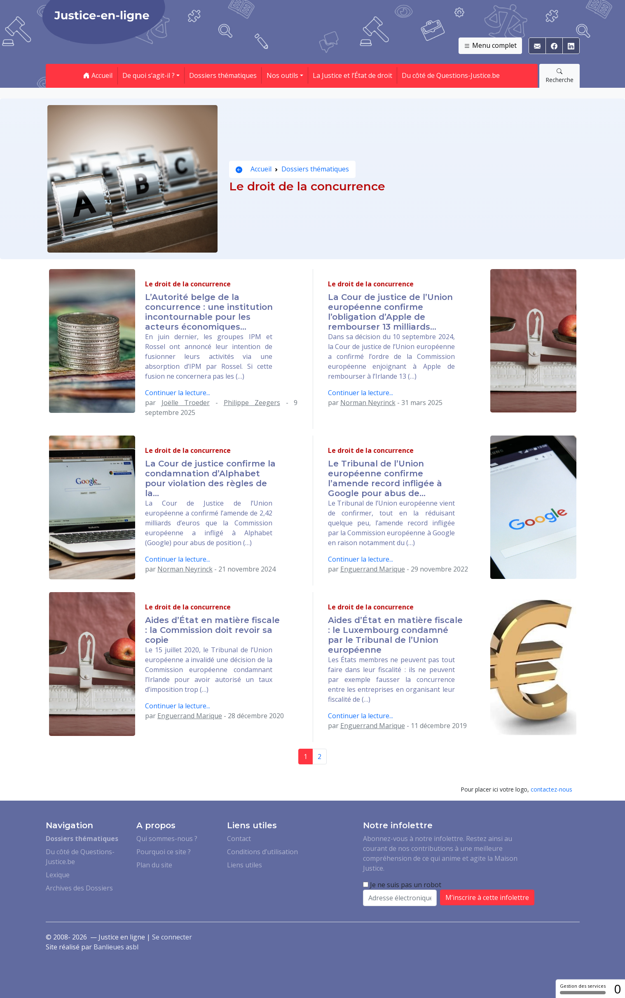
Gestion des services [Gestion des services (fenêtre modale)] (583, 988)
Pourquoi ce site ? (163, 851)
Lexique (58, 874)
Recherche (559, 75)
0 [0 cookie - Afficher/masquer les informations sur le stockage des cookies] (617, 988)
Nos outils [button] (282, 75)
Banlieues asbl (116, 946)
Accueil (97, 75)
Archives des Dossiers (79, 888)
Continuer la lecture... (177, 392)
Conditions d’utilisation (262, 851)
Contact (239, 838)
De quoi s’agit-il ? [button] (148, 75)
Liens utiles (244, 864)
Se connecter (172, 937)
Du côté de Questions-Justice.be (451, 75)
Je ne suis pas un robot (402, 884)
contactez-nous (551, 789)
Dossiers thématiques (223, 75)
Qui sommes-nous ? (166, 838)
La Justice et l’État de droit (352, 75)
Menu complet (490, 46)
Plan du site (154, 864)
